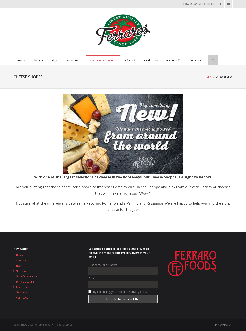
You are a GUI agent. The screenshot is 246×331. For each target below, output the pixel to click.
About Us (21, 260)
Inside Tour (22, 287)
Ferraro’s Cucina (25, 281)
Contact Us (22, 297)
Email (91, 278)
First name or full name (102, 265)
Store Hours (22, 271)
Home (208, 76)
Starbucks (21, 292)
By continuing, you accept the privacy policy (117, 292)
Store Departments (26, 276)
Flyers (19, 265)
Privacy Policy (223, 324)
